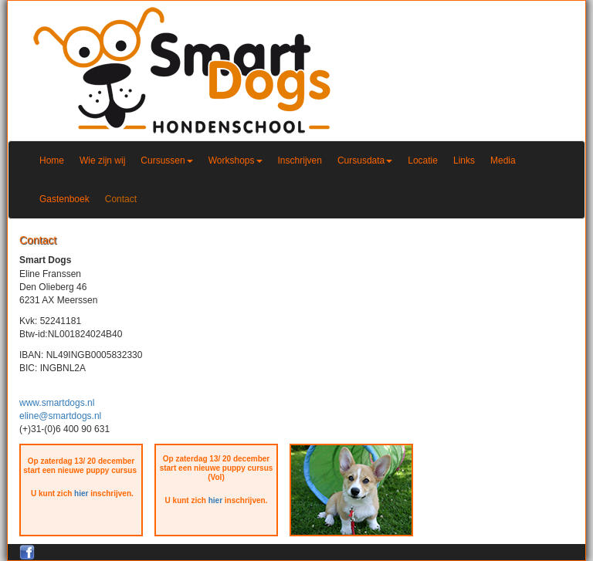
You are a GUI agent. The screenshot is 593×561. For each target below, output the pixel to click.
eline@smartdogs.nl (60, 416)
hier (81, 493)
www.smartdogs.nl (56, 402)
